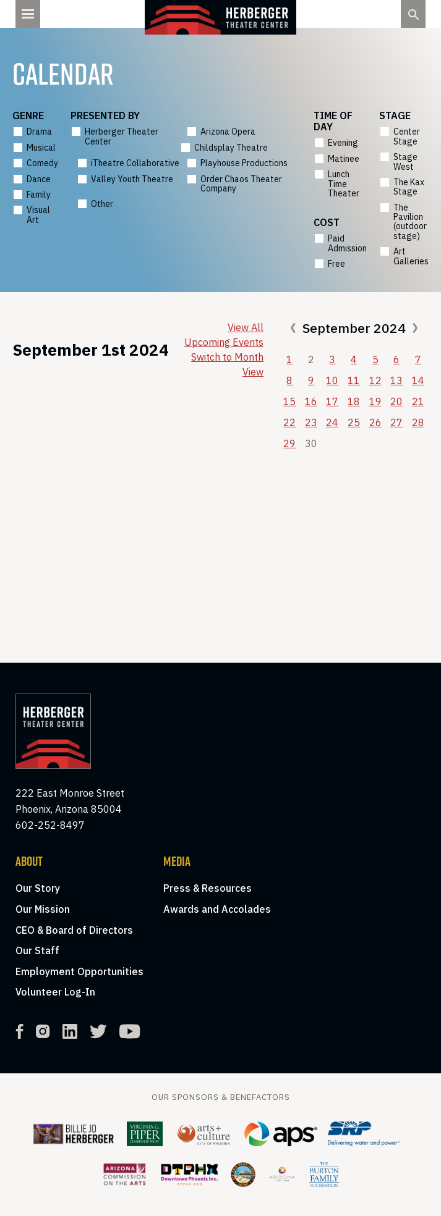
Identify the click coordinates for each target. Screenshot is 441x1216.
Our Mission (42, 909)
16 (311, 401)
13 (396, 380)
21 (418, 401)
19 (375, 401)
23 (311, 422)
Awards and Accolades (217, 909)
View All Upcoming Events (223, 334)
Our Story (37, 888)
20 (396, 401)
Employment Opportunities (79, 971)
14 (418, 380)
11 (354, 380)
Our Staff (37, 950)
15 (289, 401)
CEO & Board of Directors (74, 930)
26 (375, 422)
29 (289, 443)
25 (354, 422)
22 (289, 422)
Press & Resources (207, 888)
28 (418, 422)
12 (375, 380)
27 (396, 422)
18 (354, 401)
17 (332, 401)
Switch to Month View (227, 364)
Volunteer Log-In (55, 992)
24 (332, 422)
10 (332, 380)
